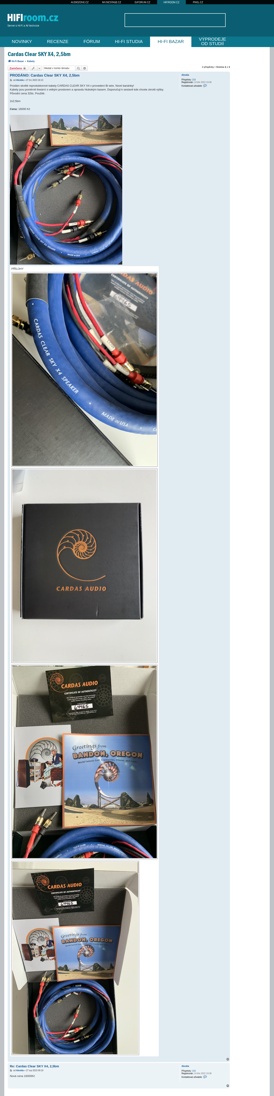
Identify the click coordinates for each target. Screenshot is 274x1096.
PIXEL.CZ (198, 2)
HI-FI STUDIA (129, 41)
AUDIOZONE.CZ (80, 2)
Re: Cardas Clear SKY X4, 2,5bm (34, 1066)
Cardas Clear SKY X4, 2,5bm (39, 54)
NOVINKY (22, 41)
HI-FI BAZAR (171, 41)
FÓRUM (91, 41)
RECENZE (57, 41)
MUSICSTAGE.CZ (111, 2)
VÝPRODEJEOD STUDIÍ (212, 41)
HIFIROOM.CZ (171, 2)
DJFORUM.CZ (142, 2)
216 (194, 79)
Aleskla (185, 75)
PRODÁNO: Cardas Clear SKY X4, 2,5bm (45, 75)
